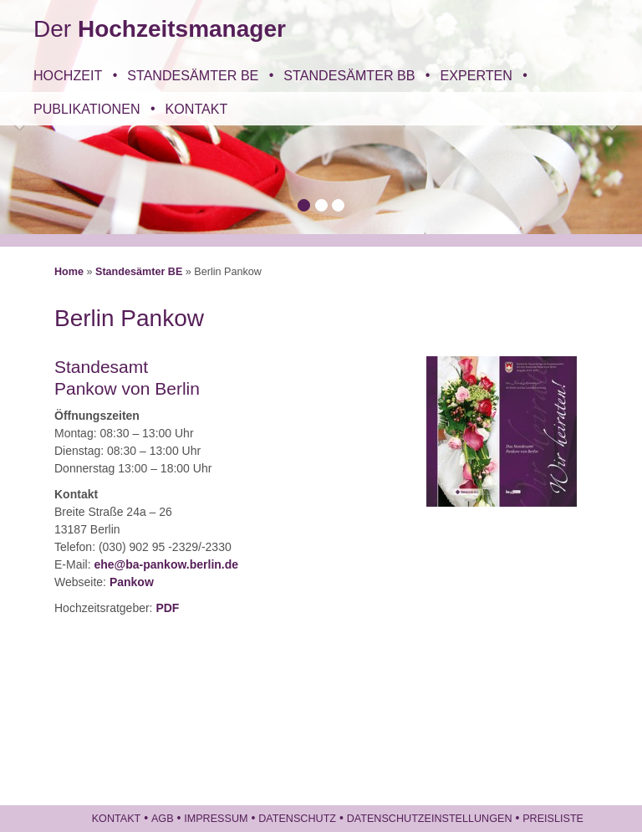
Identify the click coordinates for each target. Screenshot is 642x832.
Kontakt (197, 108)
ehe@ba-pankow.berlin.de (166, 564)
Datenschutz (297, 818)
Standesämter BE (192, 75)
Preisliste (552, 818)
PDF (167, 608)
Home (69, 272)
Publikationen (86, 108)
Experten (476, 75)
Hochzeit (67, 75)
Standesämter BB (349, 75)
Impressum (215, 818)
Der (159, 29)
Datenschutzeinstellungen (429, 818)
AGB (162, 818)
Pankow (132, 582)
